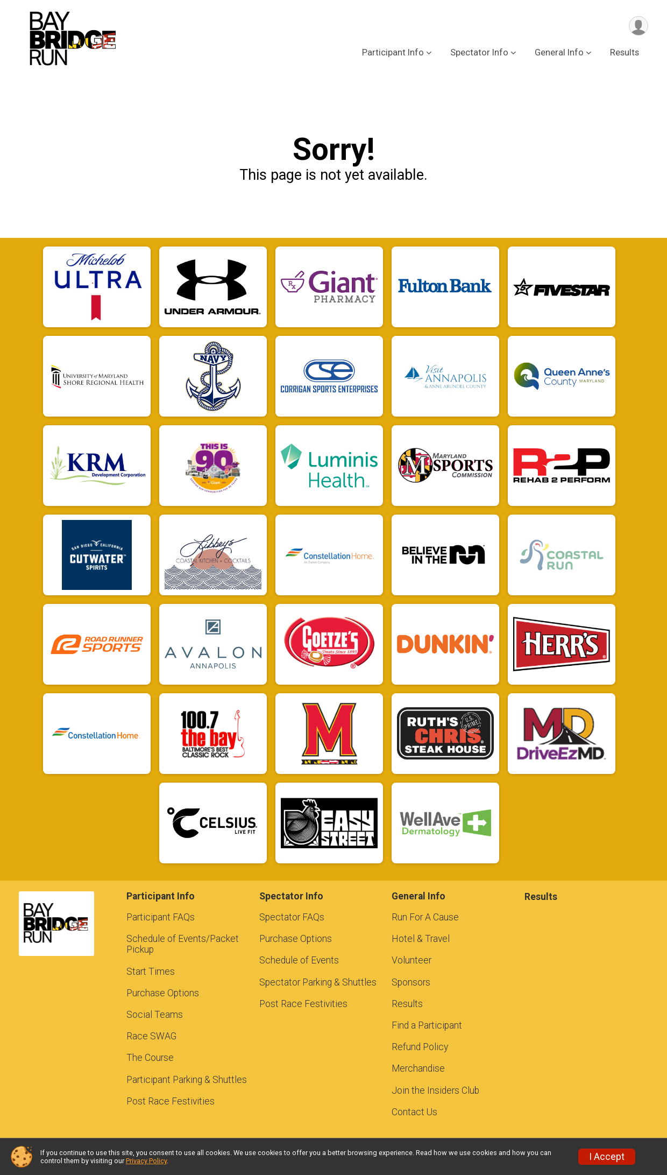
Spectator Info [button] (479, 53)
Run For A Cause (425, 917)
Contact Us (414, 1112)
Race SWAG (151, 1036)
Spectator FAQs (291, 917)
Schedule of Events (299, 960)
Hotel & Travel (421, 938)
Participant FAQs (160, 917)
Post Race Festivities (170, 1101)
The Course (150, 1057)
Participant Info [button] (393, 53)
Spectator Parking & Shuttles (318, 982)
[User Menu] (638, 26)
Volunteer (411, 960)
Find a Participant (427, 1025)
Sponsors (411, 982)
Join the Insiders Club (435, 1090)
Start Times (150, 971)
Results (624, 53)
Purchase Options (162, 993)
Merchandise (418, 1068)
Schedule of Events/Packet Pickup (182, 944)
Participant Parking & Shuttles (186, 1079)
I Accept (607, 1156)
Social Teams (154, 1014)
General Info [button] (559, 53)
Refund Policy (420, 1047)
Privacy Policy (146, 1161)
